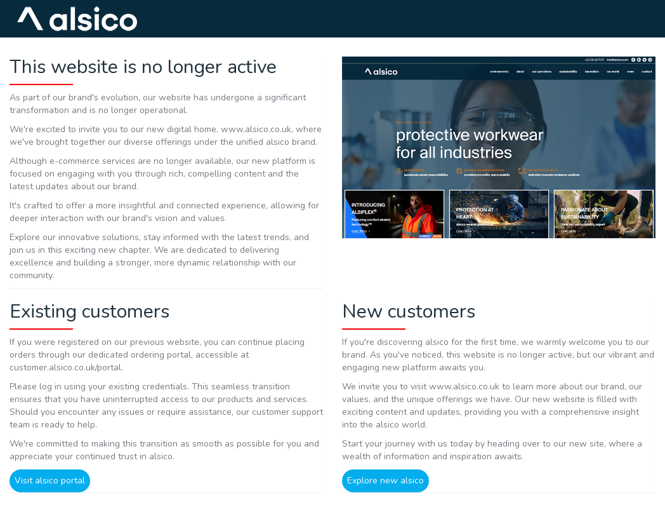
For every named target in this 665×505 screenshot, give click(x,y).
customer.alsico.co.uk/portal (65, 367)
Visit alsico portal (50, 481)
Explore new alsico (385, 481)
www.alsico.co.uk (256, 129)
